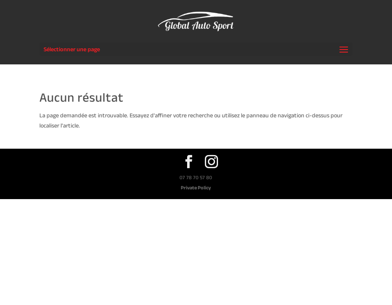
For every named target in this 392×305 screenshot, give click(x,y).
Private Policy (196, 187)
